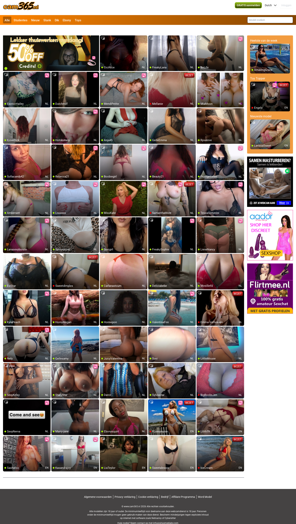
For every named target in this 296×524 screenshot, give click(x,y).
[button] (270, 7)
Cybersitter (170, 510)
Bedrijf (165, 488)
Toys (78, 20)
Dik (57, 20)
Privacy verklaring (125, 488)
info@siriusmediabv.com (165, 514)
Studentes (20, 20)
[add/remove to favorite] (103, 30)
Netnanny (157, 510)
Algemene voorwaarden (98, 488)
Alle (7, 20)
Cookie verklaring (148, 488)
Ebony (67, 20)
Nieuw (35, 20)
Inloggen (286, 7)
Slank (47, 20)
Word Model (205, 488)
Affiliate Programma (183, 488)
